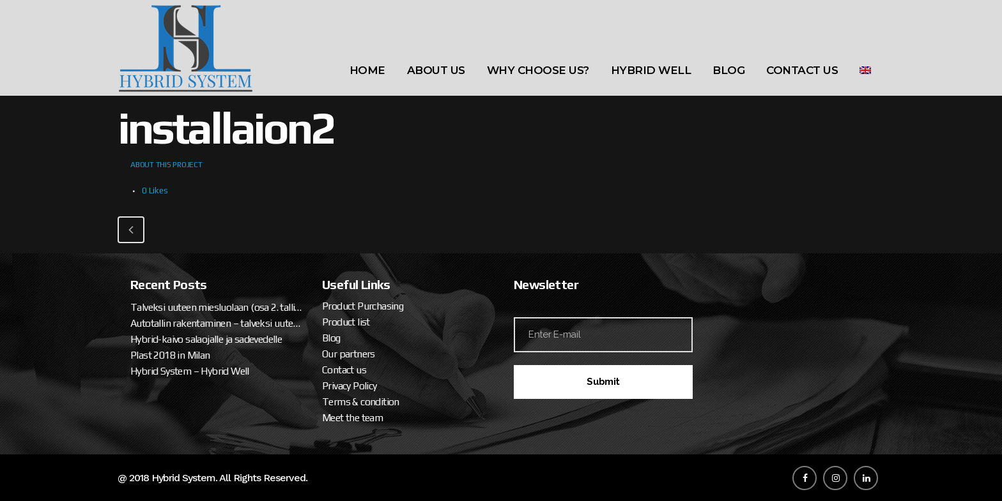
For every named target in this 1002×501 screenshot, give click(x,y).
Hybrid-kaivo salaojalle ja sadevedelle (206, 339)
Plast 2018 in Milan (170, 355)
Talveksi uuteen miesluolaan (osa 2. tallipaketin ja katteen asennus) (216, 307)
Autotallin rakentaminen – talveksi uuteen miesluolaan (216, 323)
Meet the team (352, 418)
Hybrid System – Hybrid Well (189, 371)
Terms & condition (360, 402)
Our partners (348, 354)
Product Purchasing (362, 306)
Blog (331, 338)
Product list (346, 322)
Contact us (344, 370)
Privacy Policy (349, 386)
